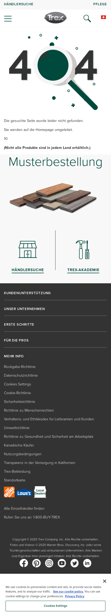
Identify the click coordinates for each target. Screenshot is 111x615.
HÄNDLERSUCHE (19, 4)
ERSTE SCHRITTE (19, 324)
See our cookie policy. (68, 591)
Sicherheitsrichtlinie (19, 401)
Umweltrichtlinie (17, 428)
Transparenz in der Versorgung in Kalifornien (39, 463)
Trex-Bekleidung (17, 471)
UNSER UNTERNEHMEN (24, 309)
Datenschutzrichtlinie (21, 375)
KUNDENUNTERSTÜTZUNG (27, 293)
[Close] (104, 581)
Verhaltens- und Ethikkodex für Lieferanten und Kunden (49, 419)
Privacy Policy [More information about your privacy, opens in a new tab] (74, 596)
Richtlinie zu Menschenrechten (29, 410)
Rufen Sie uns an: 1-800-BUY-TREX (32, 517)
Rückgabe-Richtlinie (20, 367)
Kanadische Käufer (19, 445)
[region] (55, 594)
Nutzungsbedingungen (22, 454)
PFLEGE (100, 4)
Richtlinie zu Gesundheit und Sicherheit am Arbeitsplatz (49, 436)
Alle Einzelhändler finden (24, 508)
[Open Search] (87, 18)
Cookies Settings (17, 384)
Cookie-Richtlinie (17, 393)
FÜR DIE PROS (16, 340)
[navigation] (55, 13)
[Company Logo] (55, 18)
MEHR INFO (14, 356)
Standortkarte (14, 480)
